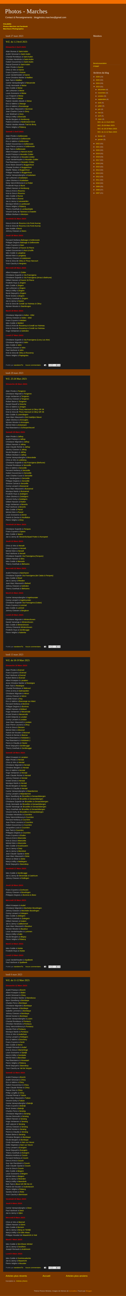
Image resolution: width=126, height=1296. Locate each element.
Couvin (24, 1155)
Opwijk (24, 1053)
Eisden (23, 835)
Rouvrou (21, 191)
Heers (23, 231)
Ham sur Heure (27, 1142)
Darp (20, 848)
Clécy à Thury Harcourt (28, 261)
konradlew (73, 1291)
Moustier (22, 1263)
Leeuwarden (23, 201)
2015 (98, 167)
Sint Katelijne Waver (33, 417)
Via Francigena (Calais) (32, 603)
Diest (29, 1208)
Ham (22, 245)
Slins (22, 559)
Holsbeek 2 (25, 740)
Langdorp (21, 253)
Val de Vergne (26, 1068)
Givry (27, 111)
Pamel (20, 510)
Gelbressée (23, 136)
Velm (26, 342)
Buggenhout (29, 165)
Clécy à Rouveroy (26, 353)
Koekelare (31, 175)
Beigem (20, 1171)
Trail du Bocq (30, 124)
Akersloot (22, 851)
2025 (98, 80)
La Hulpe (29, 183)
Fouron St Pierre (27, 248)
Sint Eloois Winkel (24, 1244)
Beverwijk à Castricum (28, 876)
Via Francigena (30, 275)
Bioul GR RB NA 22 (24, 1184)
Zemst (23, 515)
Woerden (22, 1179)
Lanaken (24, 680)
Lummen (28, 932)
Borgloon (25, 611)
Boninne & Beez (29, 895)
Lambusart (25, 204)
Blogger (89, 1291)
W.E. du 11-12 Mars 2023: (18, 980)
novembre (102, 93)
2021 (98, 147)
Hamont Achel (26, 152)
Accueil (46, 1276)
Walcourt (27, 688)
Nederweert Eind (28, 122)
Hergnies (22, 263)
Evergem (23, 1148)
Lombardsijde (27, 209)
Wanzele (21, 561)
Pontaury (27, 1021)
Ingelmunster (32, 597)
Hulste (20, 948)
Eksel (19, 578)
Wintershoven (29, 619)
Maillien (29, 78)
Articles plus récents (16, 1276)
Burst (23, 186)
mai (99, 113)
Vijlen (20, 1213)
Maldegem (22, 861)
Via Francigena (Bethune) (34, 463)
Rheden (21, 581)
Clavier (24, 743)
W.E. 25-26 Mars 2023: (16, 379)
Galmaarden (24, 691)
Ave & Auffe (29, 250)
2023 (98, 87)
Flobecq (22, 127)
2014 (98, 170)
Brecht (22, 990)
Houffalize (25, 517)
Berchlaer (22, 1058)
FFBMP (96, 66)
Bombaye (25, 1000)
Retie (22, 1192)
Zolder (23, 272)
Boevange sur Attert (27, 701)
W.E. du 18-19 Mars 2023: (18, 660)
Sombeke (22, 1055)
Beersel (22, 1222)
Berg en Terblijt (24, 1230)
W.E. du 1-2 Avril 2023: (16, 42)
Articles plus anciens (77, 1276)
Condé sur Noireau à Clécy (30, 304)
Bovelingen (25, 892)
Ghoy (21, 520)
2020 (98, 150)
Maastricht (22, 1261)
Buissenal (24, 486)
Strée (27, 854)
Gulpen (23, 921)
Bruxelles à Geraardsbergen (34, 796)
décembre (102, 89)
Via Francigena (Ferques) (32, 556)
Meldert (23, 320)
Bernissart (23, 1194)
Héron (26, 693)
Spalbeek (29, 960)
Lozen (29, 1019)
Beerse (24, 735)
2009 (98, 186)
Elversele (22, 117)
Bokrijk (30, 1103)
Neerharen (24, 573)
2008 (98, 190)
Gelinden (25, 331)
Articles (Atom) (21, 1281)
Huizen (21, 301)
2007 (98, 193)
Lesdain (23, 717)
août (100, 103)
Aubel (23, 905)
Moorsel (21, 730)
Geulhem (22, 1247)
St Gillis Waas (24, 1233)
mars (100, 119)
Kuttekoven (26, 258)
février (100, 136)
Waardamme (32, 791)
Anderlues (22, 1034)
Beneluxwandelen (100, 63)
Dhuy (27, 725)
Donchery (23, 1040)
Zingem (23, 283)
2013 (98, 173)
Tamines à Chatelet (28, 212)
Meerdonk (22, 1181)
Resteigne (30, 683)
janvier (100, 139)
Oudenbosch (28, 1187)
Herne (19, 1045)
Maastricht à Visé (30, 1235)
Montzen (24, 214)
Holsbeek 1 (25, 738)
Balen (23, 993)
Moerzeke (22, 838)
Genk (22, 1042)
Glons (22, 1225)
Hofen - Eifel (29, 315)
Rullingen (25, 878)
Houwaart (25, 1060)
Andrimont (26, 1249)
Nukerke (22, 633)
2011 (98, 180)
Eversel (21, 670)
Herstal (21, 760)
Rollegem (24, 1037)
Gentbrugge (24, 630)
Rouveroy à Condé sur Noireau (32, 326)
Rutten (23, 502)
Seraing (22, 1111)
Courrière (28, 815)
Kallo (20, 934)
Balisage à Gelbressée (30, 240)
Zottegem (24, 913)
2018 (98, 157)
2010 (98, 183)
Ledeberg (22, 460)
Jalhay (20, 437)
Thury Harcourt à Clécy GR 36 (31, 409)
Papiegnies (23, 355)
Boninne (25, 704)
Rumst (20, 196)
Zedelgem (24, 494)
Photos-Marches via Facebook (15, 26)
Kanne (20, 67)
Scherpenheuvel (27, 428)
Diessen (21, 727)
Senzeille (27, 465)
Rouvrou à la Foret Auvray (30, 223)
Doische (22, 404)
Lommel (23, 605)
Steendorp (24, 864)
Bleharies (25, 564)
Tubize (23, 1095)
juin (99, 109)
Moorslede (31, 457)
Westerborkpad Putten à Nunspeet (33, 537)
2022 (98, 144)
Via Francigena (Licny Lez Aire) (37, 340)
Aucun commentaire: (33, 365)
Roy (20, 699)
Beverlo (24, 504)
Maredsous (31, 998)
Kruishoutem (22, 846)
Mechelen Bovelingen (33, 908)
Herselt (21, 546)
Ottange (22, 104)
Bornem (20, 1227)
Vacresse (29, 109)
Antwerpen (22, 425)
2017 (98, 160)
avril (100, 116)
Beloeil (28, 583)
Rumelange (24, 106)
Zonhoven (24, 890)
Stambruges (26, 306)
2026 (98, 77)
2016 (98, 163)
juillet (100, 106)
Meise (23, 85)
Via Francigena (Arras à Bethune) (38, 278)
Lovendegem (22, 415)
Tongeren (22, 391)
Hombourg (25, 119)
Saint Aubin (23, 51)
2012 (98, 177)
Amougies (24, 420)
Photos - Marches (26, 11)
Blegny (23, 937)
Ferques (27, 529)
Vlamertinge (23, 1050)
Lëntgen (22, 407)
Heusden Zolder (26, 154)
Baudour (28, 926)
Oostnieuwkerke (24, 1258)
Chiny (23, 995)
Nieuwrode (30, 83)
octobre (101, 96)
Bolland (23, 709)
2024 (98, 83)
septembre (102, 99)
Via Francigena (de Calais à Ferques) (37, 576)
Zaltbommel (23, 924)
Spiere (22, 531)
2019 (98, 153)
